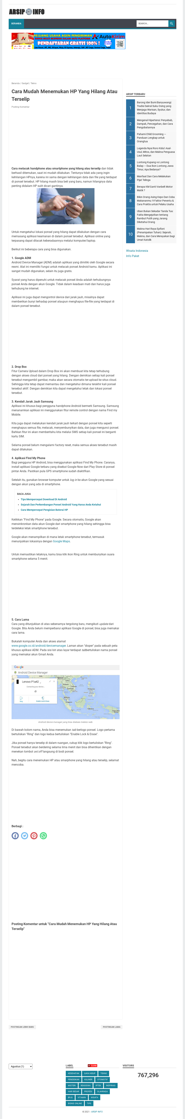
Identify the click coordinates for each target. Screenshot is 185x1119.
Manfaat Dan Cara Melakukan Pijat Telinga (154, 178)
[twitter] (24, 835)
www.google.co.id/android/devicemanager (39, 645)
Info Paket (132, 256)
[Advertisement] (65, 138)
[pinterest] (34, 835)
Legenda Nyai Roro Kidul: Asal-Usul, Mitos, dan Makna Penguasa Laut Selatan (156, 152)
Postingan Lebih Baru (22, 1027)
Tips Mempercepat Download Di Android (44, 499)
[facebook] (15, 835)
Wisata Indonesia (137, 250)
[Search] (152, 23)
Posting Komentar (20, 107)
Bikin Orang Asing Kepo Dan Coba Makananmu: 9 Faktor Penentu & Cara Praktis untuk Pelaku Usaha (156, 201)
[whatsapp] (43, 835)
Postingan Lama (111, 1027)
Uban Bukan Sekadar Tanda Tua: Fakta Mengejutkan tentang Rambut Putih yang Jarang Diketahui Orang (155, 217)
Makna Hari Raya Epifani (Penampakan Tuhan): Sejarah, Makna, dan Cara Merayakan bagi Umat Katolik (156, 234)
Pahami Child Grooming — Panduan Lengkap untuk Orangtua (151, 138)
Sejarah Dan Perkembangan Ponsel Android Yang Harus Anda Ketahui (61, 504)
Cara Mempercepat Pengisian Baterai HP (44, 509)
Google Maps (61, 541)
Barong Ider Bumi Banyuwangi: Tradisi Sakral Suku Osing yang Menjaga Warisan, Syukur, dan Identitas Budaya (154, 108)
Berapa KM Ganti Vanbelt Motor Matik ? (155, 188)
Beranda (16, 23)
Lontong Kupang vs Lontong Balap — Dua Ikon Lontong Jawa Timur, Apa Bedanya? (155, 166)
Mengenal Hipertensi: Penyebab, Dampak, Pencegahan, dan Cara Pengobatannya (155, 124)
